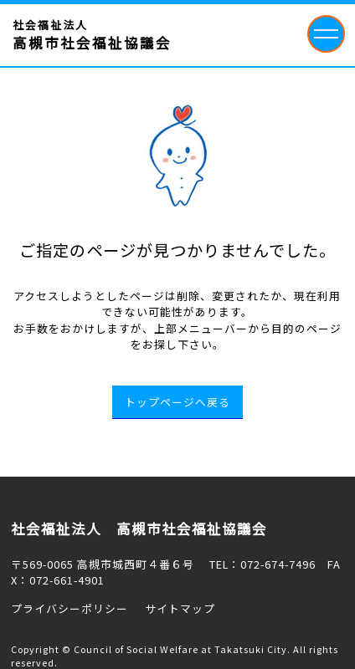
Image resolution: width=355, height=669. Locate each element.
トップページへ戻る (177, 402)
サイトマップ (180, 608)
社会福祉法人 (92, 35)
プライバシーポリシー (69, 608)
